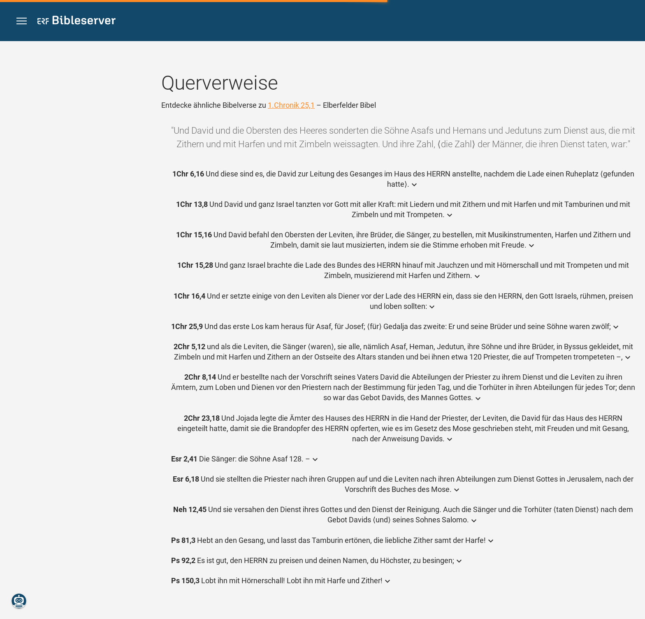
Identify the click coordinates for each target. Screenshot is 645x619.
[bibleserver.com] (76, 21)
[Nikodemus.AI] (19, 600)
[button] (21, 21)
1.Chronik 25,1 (291, 105)
